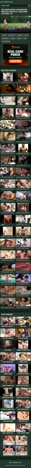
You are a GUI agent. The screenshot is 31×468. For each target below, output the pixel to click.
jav (25, 38)
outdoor (21, 35)
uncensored (7, 41)
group (13, 38)
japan (20, 38)
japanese (6, 38)
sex (27, 35)
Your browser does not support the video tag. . (15, 24)
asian (5, 35)
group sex (12, 35)
